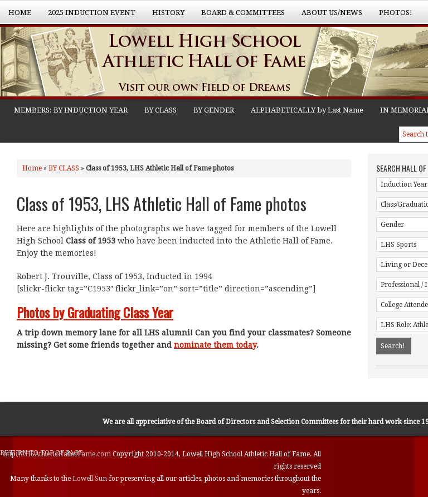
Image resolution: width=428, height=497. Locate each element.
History (164, 16)
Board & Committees (239, 16)
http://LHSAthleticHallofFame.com (58, 454)
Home (19, 12)
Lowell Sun (90, 479)
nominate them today (215, 344)
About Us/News (327, 16)
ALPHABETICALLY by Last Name (307, 110)
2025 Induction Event (87, 16)
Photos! (391, 16)
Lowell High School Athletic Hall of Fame (111, 63)
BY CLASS (160, 110)
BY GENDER (213, 110)
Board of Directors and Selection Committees (267, 422)
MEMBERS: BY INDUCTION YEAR (71, 110)
